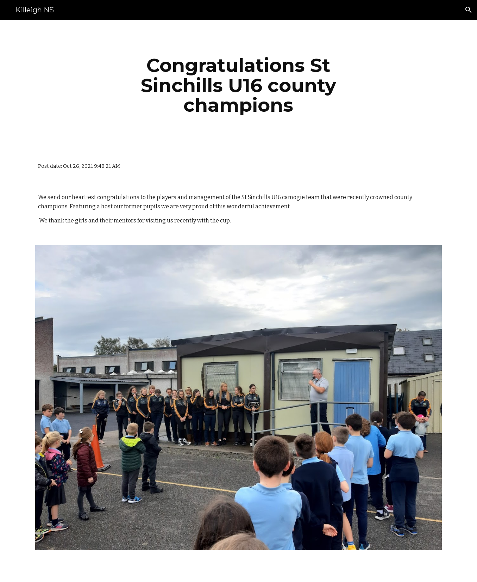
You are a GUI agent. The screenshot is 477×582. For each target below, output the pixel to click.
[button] (468, 9)
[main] (238, 85)
